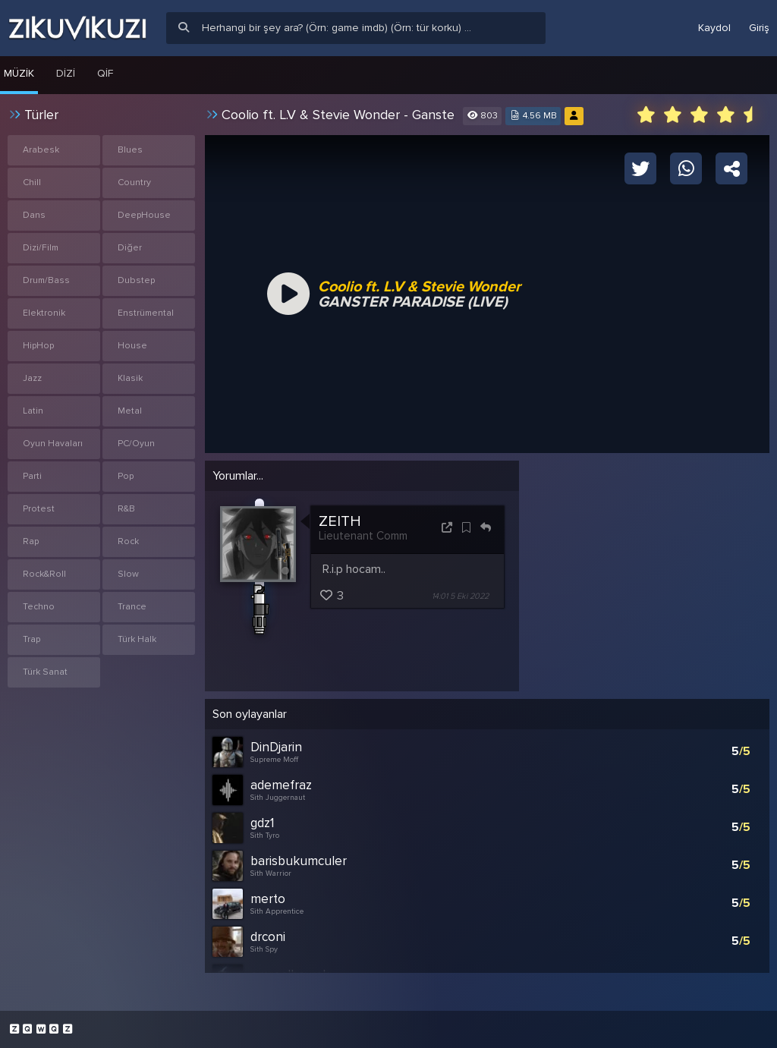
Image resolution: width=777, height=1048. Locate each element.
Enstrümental (146, 313)
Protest (39, 509)
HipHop (38, 345)
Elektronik (44, 313)
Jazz (32, 378)
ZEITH (340, 521)
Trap (31, 639)
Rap (31, 541)
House (132, 345)
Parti (32, 476)
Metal (130, 411)
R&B (126, 509)
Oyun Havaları (53, 443)
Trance (132, 606)
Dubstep (136, 280)
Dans (34, 215)
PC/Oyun (136, 443)
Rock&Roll (44, 574)
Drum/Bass (46, 280)
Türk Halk (137, 639)
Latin (33, 411)
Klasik (130, 378)
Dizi (65, 73)
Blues (130, 150)
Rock (128, 541)
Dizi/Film (40, 247)
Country (134, 182)
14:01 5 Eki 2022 (460, 596)
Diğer (130, 247)
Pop (126, 476)
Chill (32, 182)
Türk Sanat (45, 672)
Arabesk (41, 150)
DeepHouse (144, 215)
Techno (39, 606)
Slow (128, 574)
